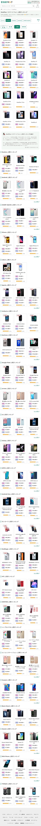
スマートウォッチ (18, 817)
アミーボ (11, 817)
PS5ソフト (5, 817)
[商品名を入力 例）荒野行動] (33, 6)
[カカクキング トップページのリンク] (1, 9)
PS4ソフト (36, 814)
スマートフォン (7, 9)
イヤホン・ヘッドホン (29, 817)
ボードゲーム (34, 820)
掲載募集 (22, 823)
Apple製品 (13, 820)
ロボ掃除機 (27, 820)
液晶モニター (7, 820)
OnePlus (14, 9)
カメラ (36, 817)
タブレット (9, 814)
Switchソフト (29, 814)
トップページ (10, 823)
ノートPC (15, 814)
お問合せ (17, 823)
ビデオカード (20, 820)
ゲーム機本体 (22, 814)
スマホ (3, 814)
